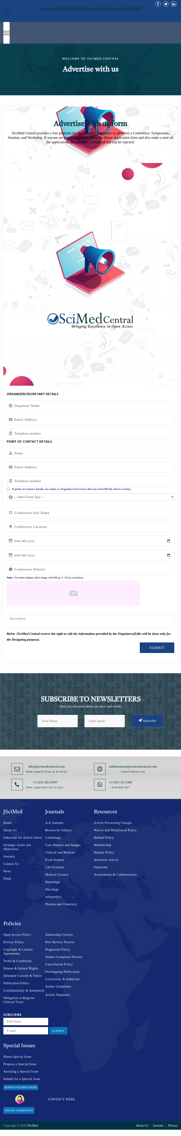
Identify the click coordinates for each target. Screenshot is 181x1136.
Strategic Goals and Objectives (17, 847)
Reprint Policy (104, 852)
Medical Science (56, 874)
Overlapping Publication (62, 971)
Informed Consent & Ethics (22, 975)
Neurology (52, 882)
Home (7, 823)
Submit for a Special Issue (21, 1079)
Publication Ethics (16, 983)
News (7, 871)
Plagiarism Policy (57, 949)
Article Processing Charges (113, 823)
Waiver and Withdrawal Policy (115, 830)
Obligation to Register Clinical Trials (19, 1000)
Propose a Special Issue (20, 1064)
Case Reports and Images (63, 845)
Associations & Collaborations (115, 874)
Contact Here (45, 1099)
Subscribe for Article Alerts (22, 837)
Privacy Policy (13, 942)
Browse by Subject (58, 830)
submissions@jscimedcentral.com (133, 766)
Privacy (173, 1125)
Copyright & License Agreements (18, 951)
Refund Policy (104, 837)
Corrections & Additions (62, 979)
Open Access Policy (17, 934)
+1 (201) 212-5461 (120, 782)
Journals (9, 856)
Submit (157, 648)
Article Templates (57, 995)
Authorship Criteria (59, 934)
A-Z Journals (54, 823)
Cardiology (53, 837)
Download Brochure (20, 1087)
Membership (102, 845)
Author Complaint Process (63, 957)
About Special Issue (17, 1056)
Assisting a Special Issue (20, 1071)
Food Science (54, 860)
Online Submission (19, 1110)
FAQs (7, 878)
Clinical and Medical (60, 852)
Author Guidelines (58, 986)
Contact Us (11, 864)
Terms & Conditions (17, 961)
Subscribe (147, 720)
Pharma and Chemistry (61, 904)
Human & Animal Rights (20, 968)
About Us (10, 830)
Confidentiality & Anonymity (24, 990)
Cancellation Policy (59, 964)
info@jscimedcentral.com (46, 766)
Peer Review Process (60, 942)
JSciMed (32, 1125)
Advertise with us (106, 860)
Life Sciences (54, 867)
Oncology (52, 889)
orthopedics (53, 897)
